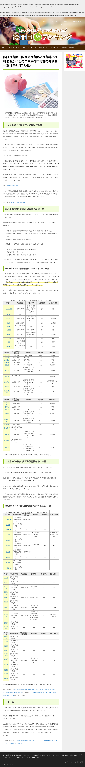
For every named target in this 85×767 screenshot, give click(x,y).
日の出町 (7, 428)
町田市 (9, 342)
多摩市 (7, 407)
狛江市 (7, 376)
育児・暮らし (28, 47)
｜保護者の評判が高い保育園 (14, 755)
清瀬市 (7, 386)
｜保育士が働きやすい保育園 (60, 755)
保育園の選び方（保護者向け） (41, 755)
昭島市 (9, 334)
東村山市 (7, 360)
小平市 (7, 355)
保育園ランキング (14, 47)
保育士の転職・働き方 (76, 755)
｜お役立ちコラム (7, 757)
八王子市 (9, 309)
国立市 (7, 365)
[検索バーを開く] (82, 47)
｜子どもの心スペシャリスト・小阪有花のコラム (28, 757)
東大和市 (7, 382)
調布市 (9, 338)
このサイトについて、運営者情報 (74, 762)
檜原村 (7, 447)
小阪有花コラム (54, 47)
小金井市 (9, 346)
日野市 (7, 357)
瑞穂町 (7, 434)
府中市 (9, 330)
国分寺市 (7, 362)
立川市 (9, 314)
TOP (3, 47)
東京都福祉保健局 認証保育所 (14, 185)
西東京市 (7, 424)
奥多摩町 (7, 440)
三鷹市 (9, 323)
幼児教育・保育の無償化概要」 (18, 202)
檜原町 (6, 678)
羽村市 (7, 414)
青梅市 (9, 326)
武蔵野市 (9, 318)
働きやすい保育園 (42, 47)
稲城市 (7, 409)
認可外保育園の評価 (68, 47)
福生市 (7, 370)
